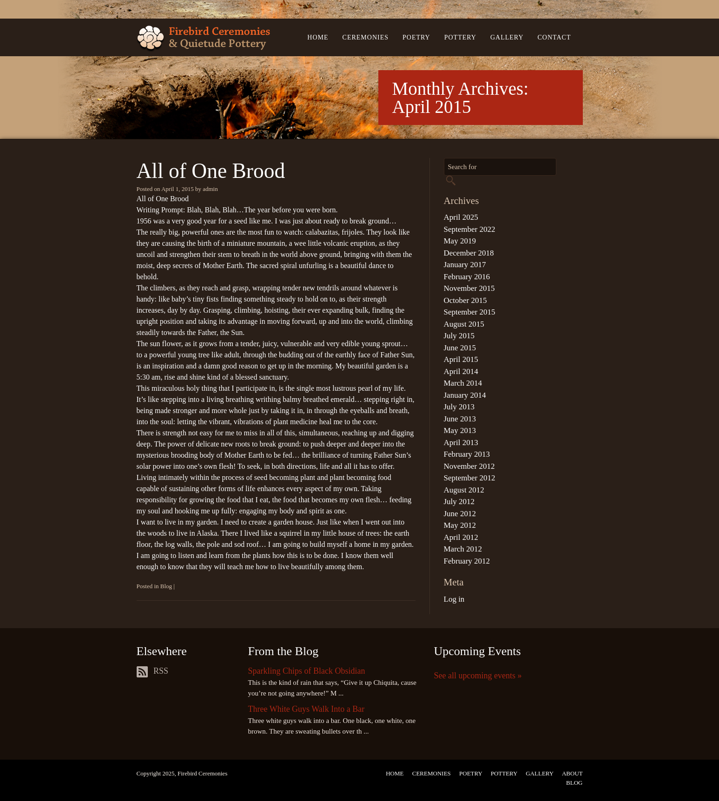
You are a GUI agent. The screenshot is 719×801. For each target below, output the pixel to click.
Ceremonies (366, 37)
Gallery (507, 37)
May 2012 (460, 525)
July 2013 (459, 406)
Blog (166, 586)
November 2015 (469, 288)
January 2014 (465, 395)
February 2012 (467, 561)
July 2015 (459, 335)
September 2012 (469, 477)
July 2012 (459, 501)
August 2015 (464, 324)
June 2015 (460, 347)
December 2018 (469, 253)
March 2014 (463, 383)
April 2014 (461, 371)
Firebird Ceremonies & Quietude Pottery (203, 39)
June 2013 (460, 418)
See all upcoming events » (478, 675)
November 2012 (469, 466)
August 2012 (464, 490)
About (572, 773)
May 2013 (460, 430)
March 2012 (463, 549)
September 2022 (469, 229)
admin (210, 188)
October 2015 (465, 300)
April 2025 (461, 217)
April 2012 (461, 537)
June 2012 (460, 513)
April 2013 (461, 442)
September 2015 (469, 312)
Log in (454, 599)
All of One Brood (211, 171)
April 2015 (461, 359)
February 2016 (467, 276)
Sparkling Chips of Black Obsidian (306, 671)
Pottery (460, 37)
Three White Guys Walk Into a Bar (306, 709)
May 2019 (460, 240)
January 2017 (465, 264)
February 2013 (467, 454)
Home (317, 37)
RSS (153, 671)
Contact (554, 37)
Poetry (416, 37)
